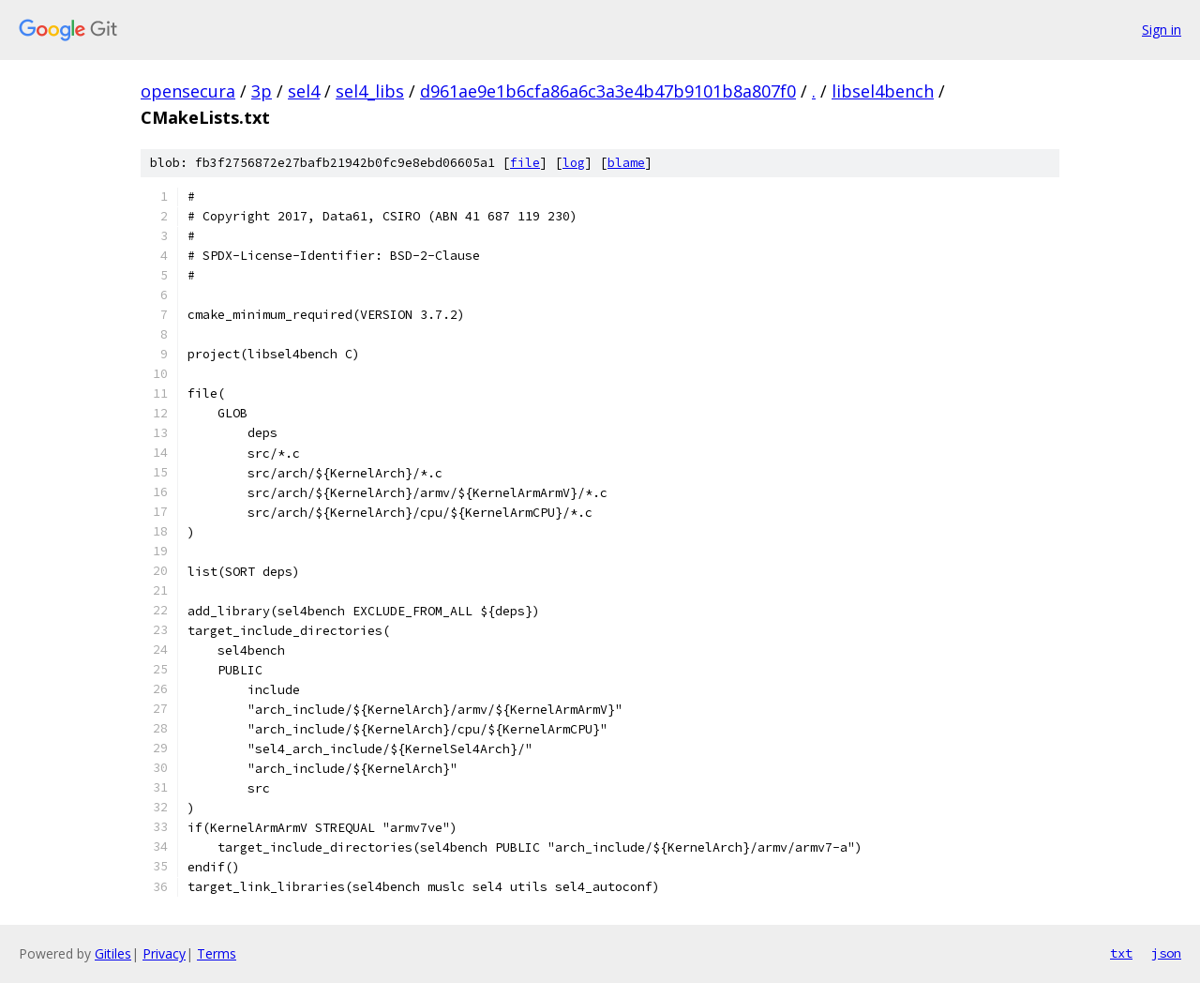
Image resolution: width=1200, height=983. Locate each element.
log (573, 163)
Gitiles (113, 953)
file (525, 163)
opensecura (188, 91)
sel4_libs (370, 91)
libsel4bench (883, 91)
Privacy (164, 953)
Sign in (1161, 29)
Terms (216, 953)
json (1166, 953)
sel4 (304, 91)
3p (261, 91)
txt (1121, 953)
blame (626, 163)
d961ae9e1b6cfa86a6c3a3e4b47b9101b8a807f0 (608, 91)
